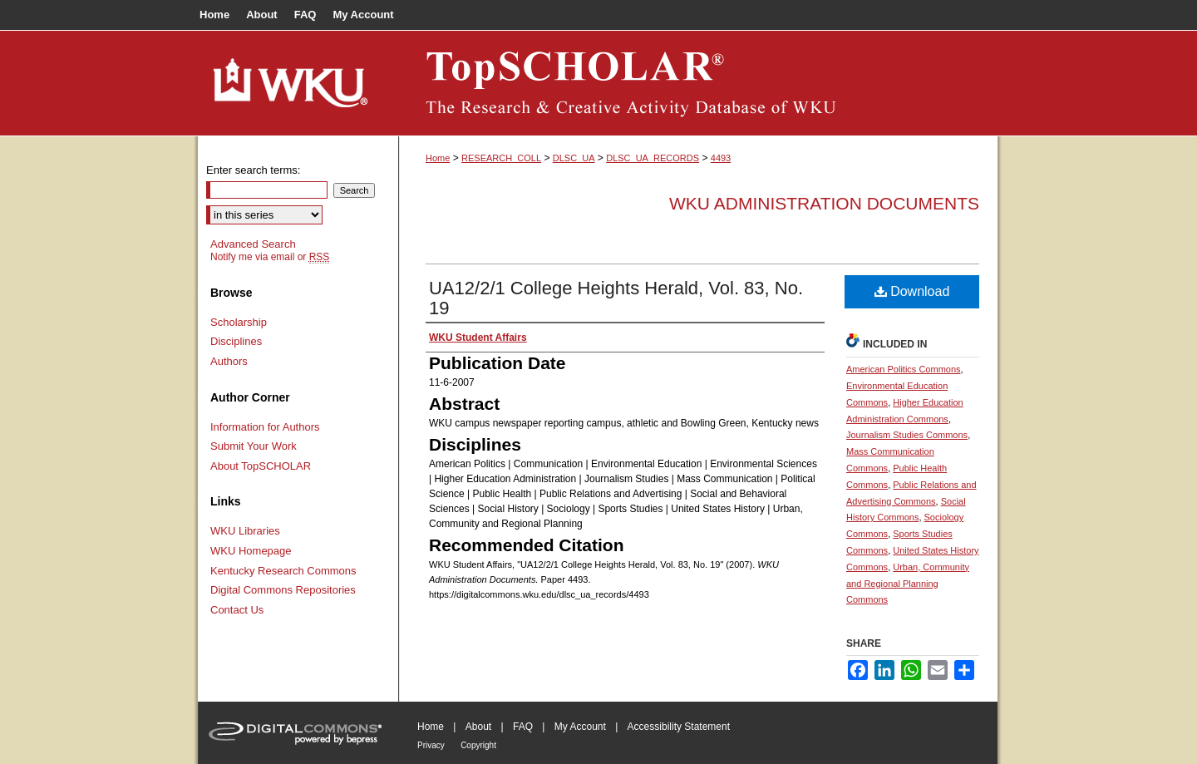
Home (438, 158)
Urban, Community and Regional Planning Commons (907, 583)
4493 (721, 158)
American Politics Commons (903, 369)
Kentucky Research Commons (283, 570)
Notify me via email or (269, 257)
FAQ (523, 726)
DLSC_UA (574, 158)
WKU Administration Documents (824, 203)
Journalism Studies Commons (907, 435)
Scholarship (238, 322)
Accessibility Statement (679, 726)
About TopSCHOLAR (260, 466)
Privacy (431, 745)
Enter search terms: (253, 170)
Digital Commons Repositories (283, 590)
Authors (229, 361)
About (478, 726)
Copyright (478, 745)
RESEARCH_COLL (501, 158)
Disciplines (236, 341)
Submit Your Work (253, 446)
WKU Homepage (251, 551)
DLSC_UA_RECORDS (652, 158)
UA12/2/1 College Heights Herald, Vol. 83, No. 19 (616, 298)
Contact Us (237, 610)
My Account (580, 726)
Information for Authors (265, 427)
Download (912, 291)
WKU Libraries (245, 531)
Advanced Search (253, 244)
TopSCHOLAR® (698, 83)
